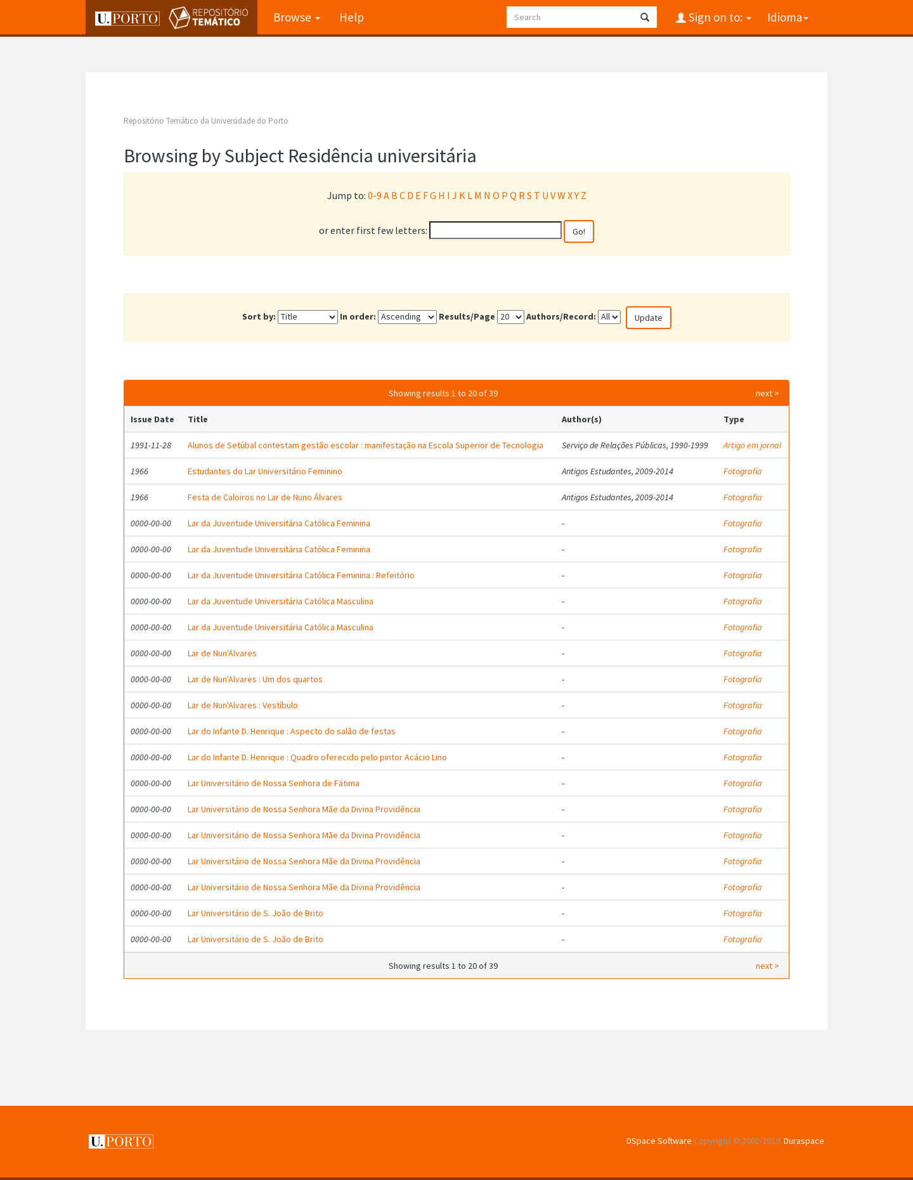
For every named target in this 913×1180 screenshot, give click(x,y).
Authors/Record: (561, 316)
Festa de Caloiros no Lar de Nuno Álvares (265, 497)
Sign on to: (718, 17)
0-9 (375, 195)
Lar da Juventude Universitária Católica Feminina (279, 523)
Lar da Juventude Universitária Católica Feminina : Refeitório (301, 575)
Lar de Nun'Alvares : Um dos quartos (255, 679)
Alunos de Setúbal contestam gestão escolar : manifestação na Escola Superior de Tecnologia (365, 445)
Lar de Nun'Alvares (222, 653)
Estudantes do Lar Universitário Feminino (265, 471)
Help (351, 17)
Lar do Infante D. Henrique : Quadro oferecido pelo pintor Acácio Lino (317, 757)
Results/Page (467, 316)
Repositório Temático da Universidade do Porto (206, 120)
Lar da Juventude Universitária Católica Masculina (280, 601)
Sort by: (259, 316)
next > (767, 393)
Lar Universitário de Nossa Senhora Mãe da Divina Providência (304, 809)
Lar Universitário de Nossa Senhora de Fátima (273, 783)
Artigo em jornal (752, 445)
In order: (358, 316)
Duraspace (804, 1140)
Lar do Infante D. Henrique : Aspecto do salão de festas (292, 731)
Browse (296, 17)
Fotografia (742, 471)
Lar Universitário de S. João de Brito (255, 913)
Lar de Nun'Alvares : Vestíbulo (243, 705)
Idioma (787, 17)
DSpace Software (659, 1140)
